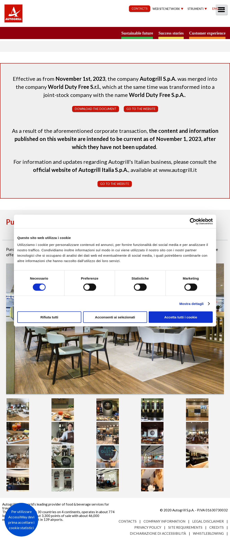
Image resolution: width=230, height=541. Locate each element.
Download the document (95, 109)
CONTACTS (140, 8)
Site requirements (185, 527)
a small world (43, 33)
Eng (215, 8)
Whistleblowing (208, 533)
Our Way (81, 22)
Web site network (166, 9)
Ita (222, 8)
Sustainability (111, 22)
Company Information (164, 521)
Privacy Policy (147, 527)
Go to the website (140, 109)
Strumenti (195, 9)
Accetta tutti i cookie (180, 317)
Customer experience (207, 33)
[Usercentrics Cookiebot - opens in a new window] (193, 221)
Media (199, 22)
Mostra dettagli (191, 303)
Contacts (128, 521)
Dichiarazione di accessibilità (158, 533)
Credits (216, 527)
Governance (145, 22)
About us (55, 22)
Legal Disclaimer (208, 521)
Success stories (171, 33)
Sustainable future (137, 33)
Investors (176, 22)
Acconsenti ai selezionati (115, 317)
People (219, 22)
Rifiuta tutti (49, 317)
